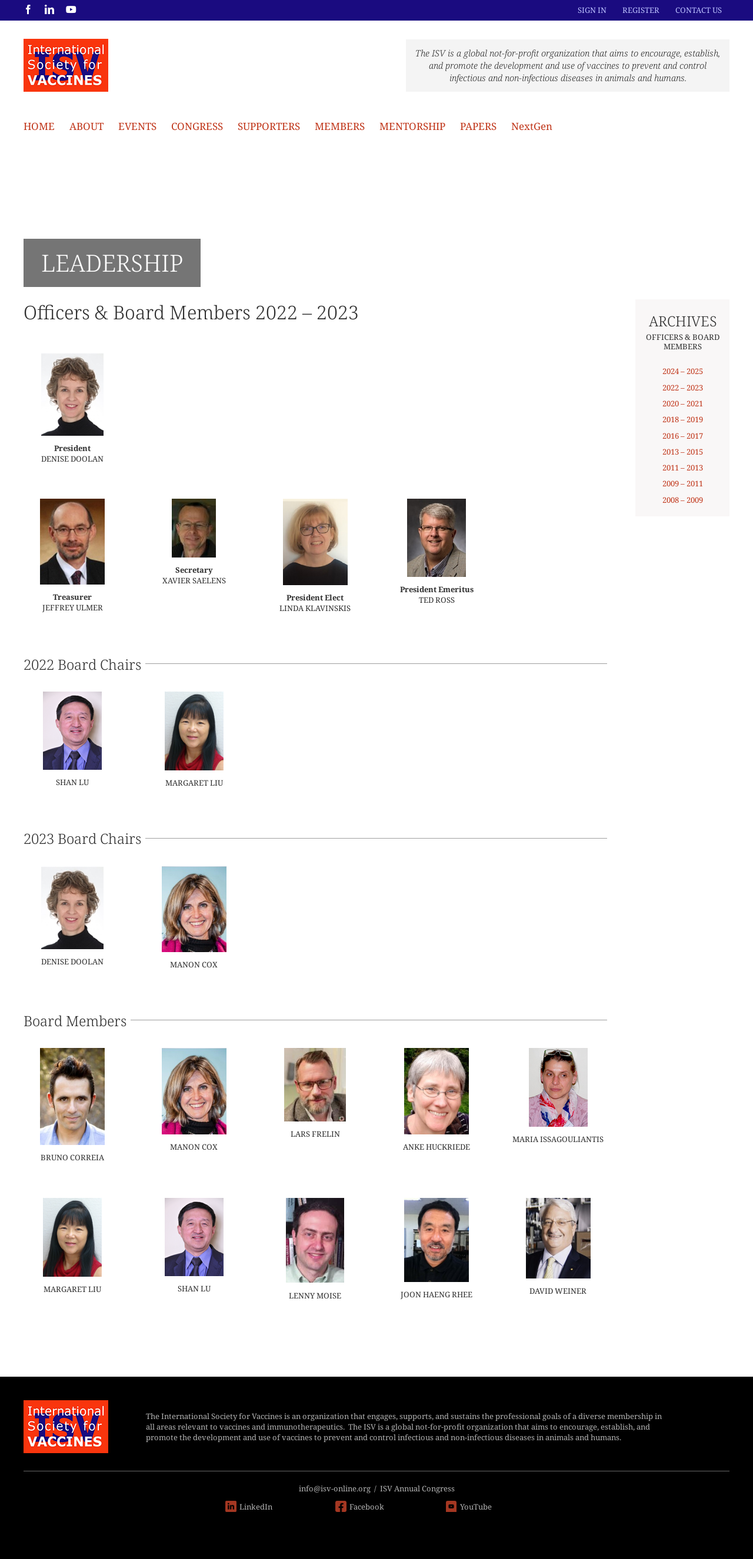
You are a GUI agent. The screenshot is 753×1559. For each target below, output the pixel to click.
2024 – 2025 (682, 371)
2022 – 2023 (682, 387)
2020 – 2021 (682, 403)
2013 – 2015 (682, 451)
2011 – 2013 (682, 467)
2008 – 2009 (682, 500)
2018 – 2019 (682, 419)
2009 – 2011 (682, 483)
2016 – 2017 (682, 435)
